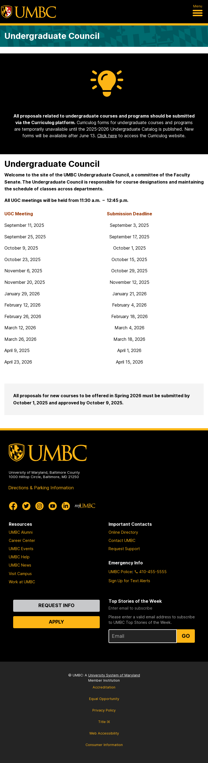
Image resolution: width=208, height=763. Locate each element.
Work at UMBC (22, 581)
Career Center (22, 540)
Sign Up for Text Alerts (129, 580)
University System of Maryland (114, 675)
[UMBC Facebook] (13, 506)
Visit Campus (20, 573)
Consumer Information (104, 745)
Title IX (104, 722)
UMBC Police (120, 571)
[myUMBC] (85, 506)
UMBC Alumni (21, 532)
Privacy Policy (104, 710)
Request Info (56, 605)
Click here (107, 135)
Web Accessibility (104, 733)
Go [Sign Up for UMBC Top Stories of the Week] (186, 636)
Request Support (124, 548)
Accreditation (104, 687)
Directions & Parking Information (41, 487)
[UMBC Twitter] (26, 506)
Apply (56, 622)
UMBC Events (21, 548)
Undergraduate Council (52, 36)
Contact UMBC (122, 540)
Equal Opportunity (104, 699)
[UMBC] (28, 11)
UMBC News (20, 565)
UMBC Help (19, 557)
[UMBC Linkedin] (66, 506)
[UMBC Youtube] (53, 506)
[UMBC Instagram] (39, 506)
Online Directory (123, 532)
